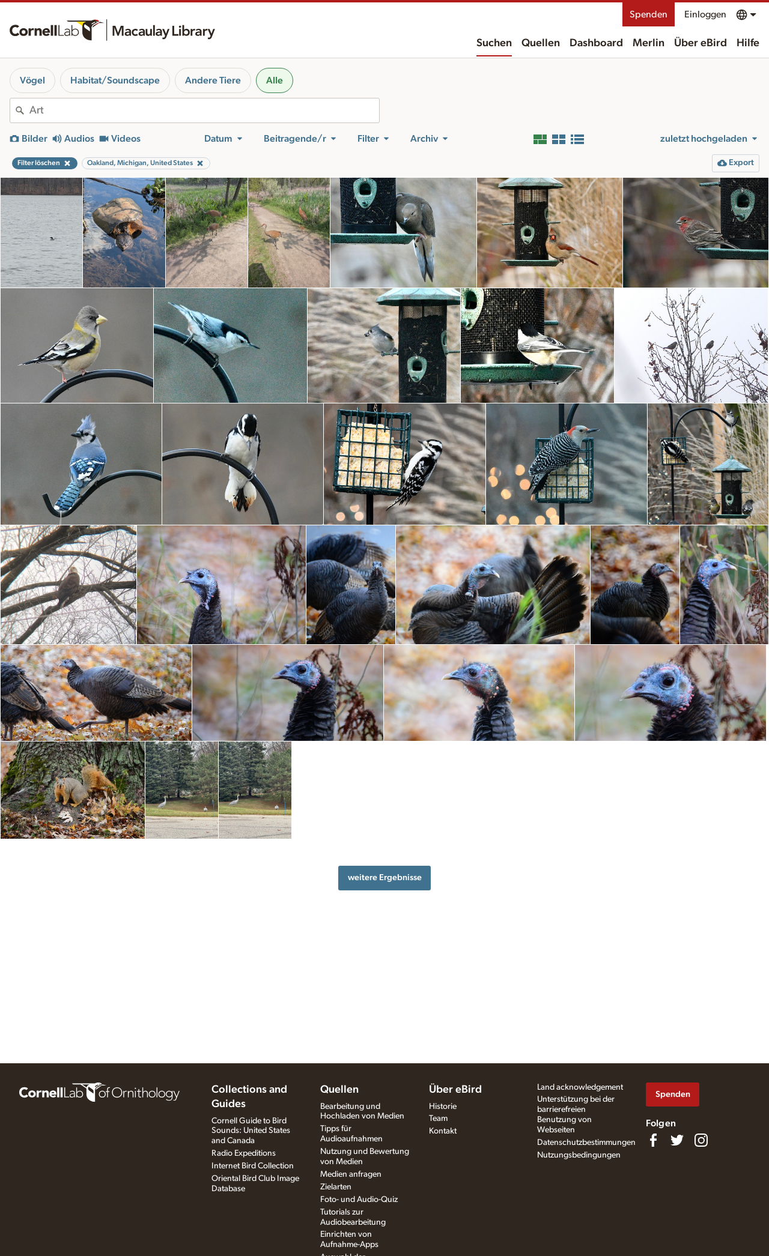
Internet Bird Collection (252, 1166)
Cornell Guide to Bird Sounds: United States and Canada (250, 1131)
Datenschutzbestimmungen (586, 1142)
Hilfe (748, 43)
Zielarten (335, 1187)
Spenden (648, 14)
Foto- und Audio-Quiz (359, 1199)
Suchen (494, 43)
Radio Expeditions (243, 1153)
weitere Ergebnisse (385, 877)
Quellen (540, 43)
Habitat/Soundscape (115, 80)
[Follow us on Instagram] (701, 1140)
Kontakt (443, 1131)
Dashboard (596, 43)
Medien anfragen (350, 1174)
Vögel (32, 80)
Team (438, 1118)
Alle (274, 80)
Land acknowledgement (580, 1087)
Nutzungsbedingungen (579, 1155)
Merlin (648, 43)
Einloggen (705, 14)
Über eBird (700, 43)
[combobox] (204, 110)
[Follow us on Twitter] (677, 1140)
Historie (443, 1106)
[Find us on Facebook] (653, 1140)
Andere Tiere (213, 80)
